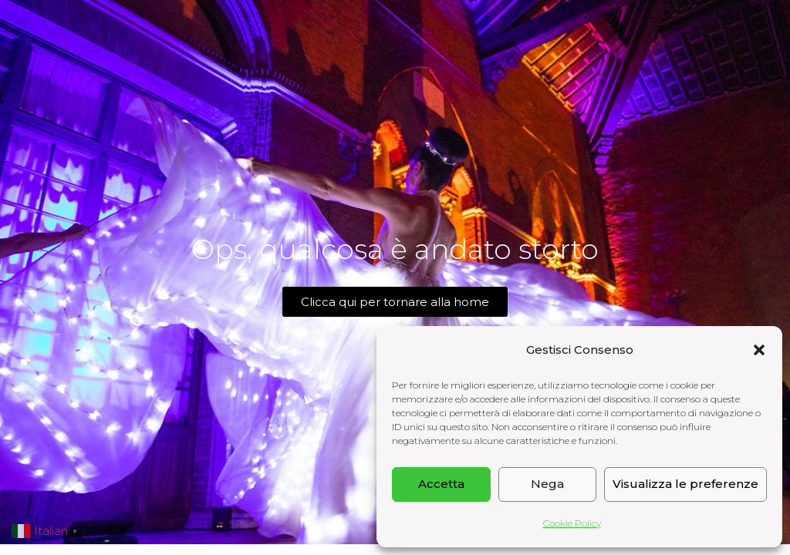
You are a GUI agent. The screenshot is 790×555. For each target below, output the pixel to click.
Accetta (441, 483)
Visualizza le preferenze (685, 483)
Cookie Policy (572, 523)
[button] (759, 350)
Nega (547, 483)
